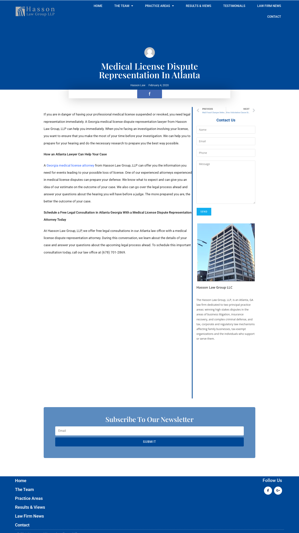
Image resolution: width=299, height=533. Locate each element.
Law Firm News (269, 6)
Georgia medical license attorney (70, 165)
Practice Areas (159, 6)
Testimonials (234, 6)
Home (98, 6)
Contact (274, 17)
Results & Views (198, 6)
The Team (123, 6)
